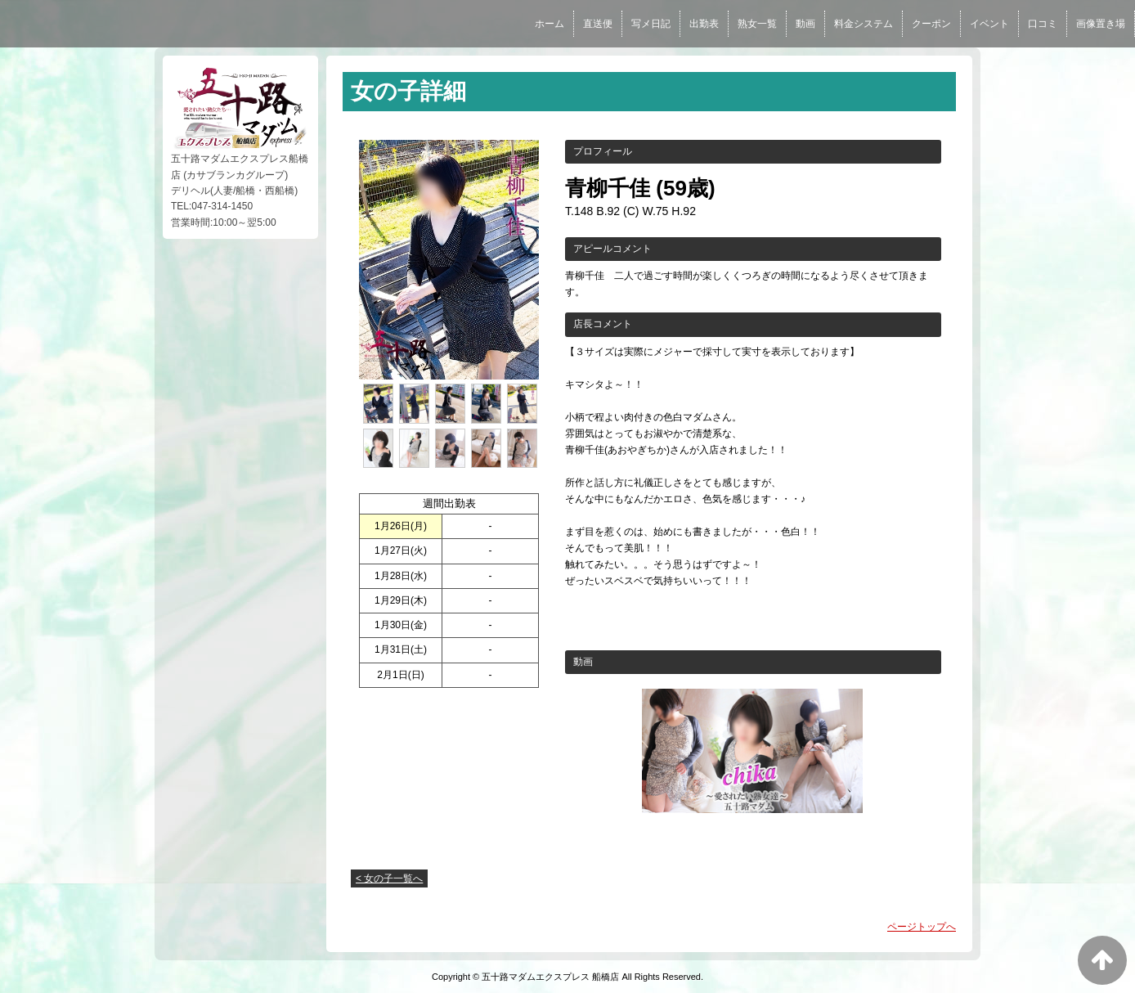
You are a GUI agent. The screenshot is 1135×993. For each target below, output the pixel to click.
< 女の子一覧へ (389, 878)
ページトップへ (921, 926)
